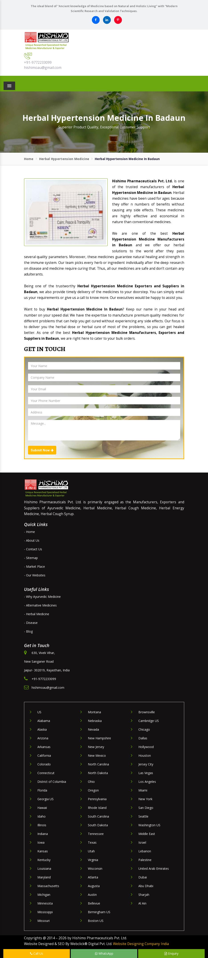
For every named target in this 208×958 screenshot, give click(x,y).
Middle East (146, 834)
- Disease (31, 623)
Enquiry (171, 953)
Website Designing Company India (141, 944)
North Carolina (98, 764)
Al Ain (142, 903)
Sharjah (143, 894)
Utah (91, 851)
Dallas (142, 738)
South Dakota (98, 825)
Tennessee (96, 834)
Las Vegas (145, 773)
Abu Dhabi (145, 886)
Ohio (91, 781)
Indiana (42, 834)
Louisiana (44, 868)
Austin (92, 894)
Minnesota (45, 903)
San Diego (145, 808)
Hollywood (146, 747)
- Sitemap (31, 558)
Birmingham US (99, 912)
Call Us (36, 953)
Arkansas (43, 747)
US (39, 712)
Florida (42, 790)
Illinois (41, 825)
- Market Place (34, 566)
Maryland (44, 877)
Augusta (94, 886)
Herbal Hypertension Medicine (64, 159)
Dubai (142, 877)
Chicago (144, 729)
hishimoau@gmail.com (42, 67)
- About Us (31, 540)
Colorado (44, 764)
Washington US (149, 825)
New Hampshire (99, 738)
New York (145, 799)
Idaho (41, 816)
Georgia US (45, 799)
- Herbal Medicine (36, 614)
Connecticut (46, 773)
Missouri (43, 921)
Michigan (43, 894)
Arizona (42, 738)
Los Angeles (147, 781)
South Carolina (98, 816)
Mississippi (45, 912)
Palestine (144, 860)
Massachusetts (48, 886)
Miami (142, 790)
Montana (94, 712)
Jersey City (145, 764)
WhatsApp (104, 953)
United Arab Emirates (153, 868)
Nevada (93, 729)
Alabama (43, 721)
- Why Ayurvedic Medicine (42, 596)
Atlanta (93, 877)
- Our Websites (34, 575)
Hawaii (42, 808)
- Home (29, 532)
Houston (144, 755)
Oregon (93, 790)
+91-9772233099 (38, 62)
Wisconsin (95, 868)
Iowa (40, 842)
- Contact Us (33, 549)
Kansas (42, 851)
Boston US (95, 921)
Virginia (93, 860)
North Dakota (98, 773)
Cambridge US (148, 721)
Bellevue (94, 903)
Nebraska (95, 721)
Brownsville (146, 712)
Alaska (42, 729)
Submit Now (42, 450)
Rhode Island (97, 808)
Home (29, 159)
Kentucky (43, 860)
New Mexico (97, 755)
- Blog (28, 631)
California (44, 755)
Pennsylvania (97, 799)
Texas (92, 842)
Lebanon (144, 851)
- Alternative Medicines (40, 605)
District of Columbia (51, 781)
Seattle (143, 816)
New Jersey (96, 747)
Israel (142, 842)
